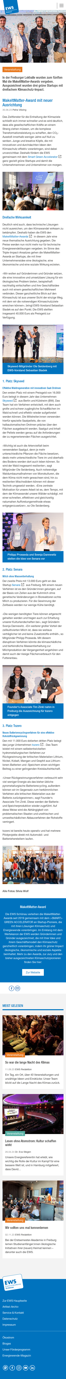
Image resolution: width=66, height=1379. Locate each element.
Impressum (9, 1324)
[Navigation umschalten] (62, 6)
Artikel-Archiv (10, 1306)
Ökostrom (8, 1337)
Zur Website (33, 972)
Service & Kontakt (13, 1312)
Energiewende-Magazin (16, 1355)
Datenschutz (10, 1318)
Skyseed (7, 400)
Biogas (6, 1343)
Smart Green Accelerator (43, 156)
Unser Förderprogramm (16, 1349)
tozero (36, 744)
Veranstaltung (12, 69)
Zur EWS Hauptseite (14, 1300)
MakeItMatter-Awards (15, 236)
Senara (16, 584)
